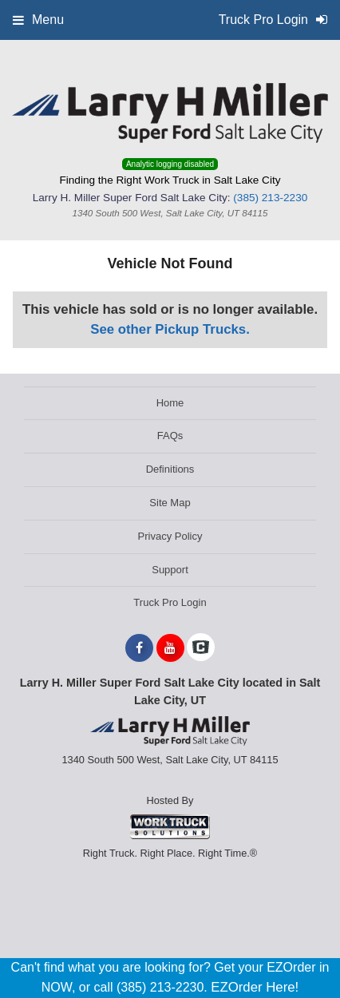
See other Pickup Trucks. (170, 329)
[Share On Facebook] (139, 648)
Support (170, 570)
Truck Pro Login (169, 602)
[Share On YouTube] (170, 648)
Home (170, 403)
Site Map (169, 503)
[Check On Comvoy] (201, 648)
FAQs (170, 436)
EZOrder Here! (254, 987)
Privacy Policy (170, 536)
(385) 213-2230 (270, 198)
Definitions (170, 469)
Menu (38, 19)
